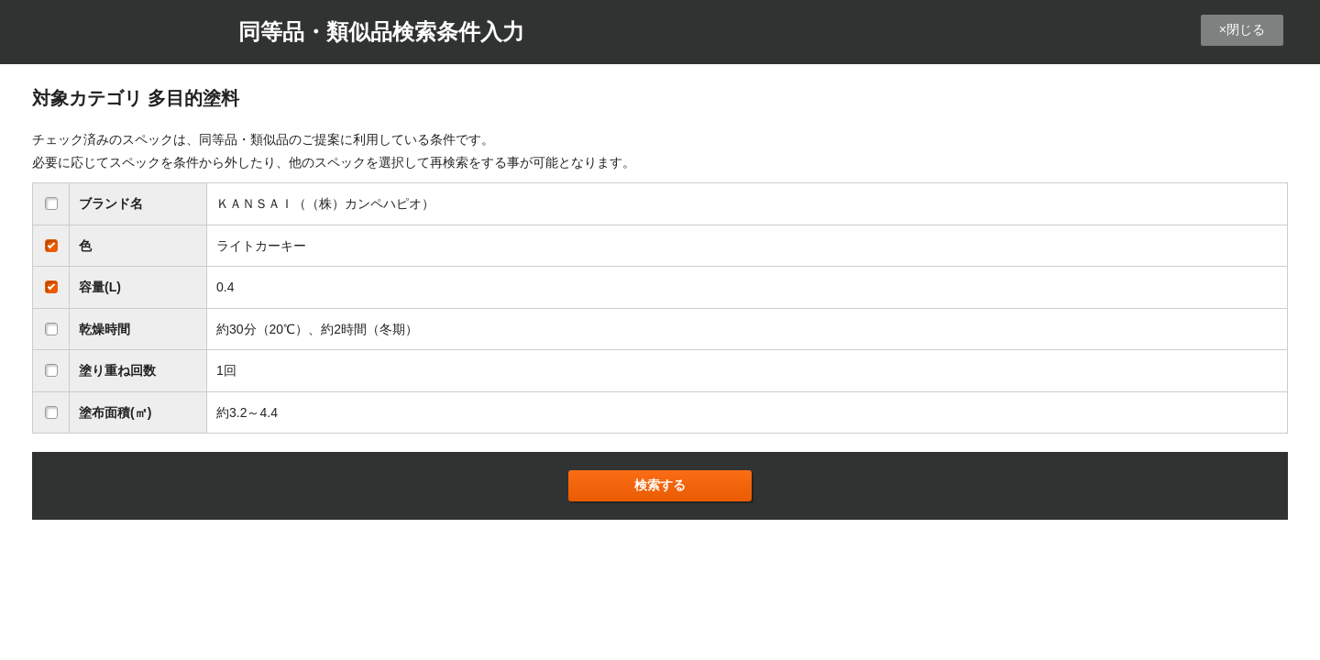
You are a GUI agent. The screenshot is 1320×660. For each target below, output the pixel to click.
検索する (660, 485)
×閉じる (1242, 29)
